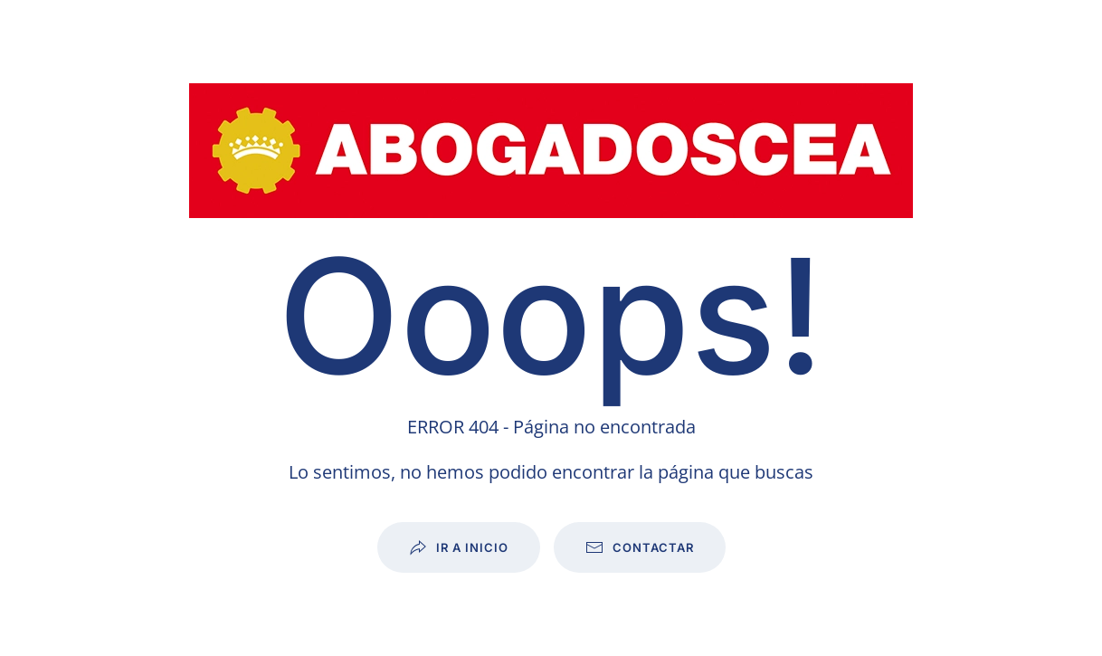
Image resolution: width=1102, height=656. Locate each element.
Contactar (639, 547)
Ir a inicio (458, 547)
